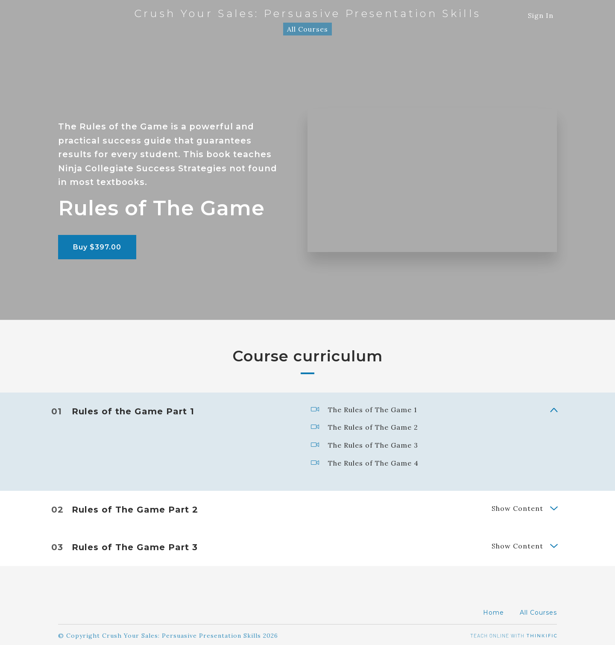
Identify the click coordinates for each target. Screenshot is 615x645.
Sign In (541, 15)
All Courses (307, 29)
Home (493, 610)
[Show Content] (553, 408)
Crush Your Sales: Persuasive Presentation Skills (307, 14)
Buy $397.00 (97, 247)
